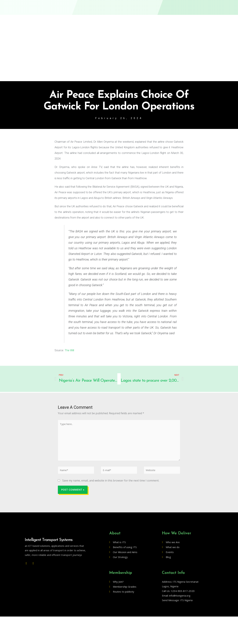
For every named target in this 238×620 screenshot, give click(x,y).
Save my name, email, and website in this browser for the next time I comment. (110, 484)
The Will (69, 350)
